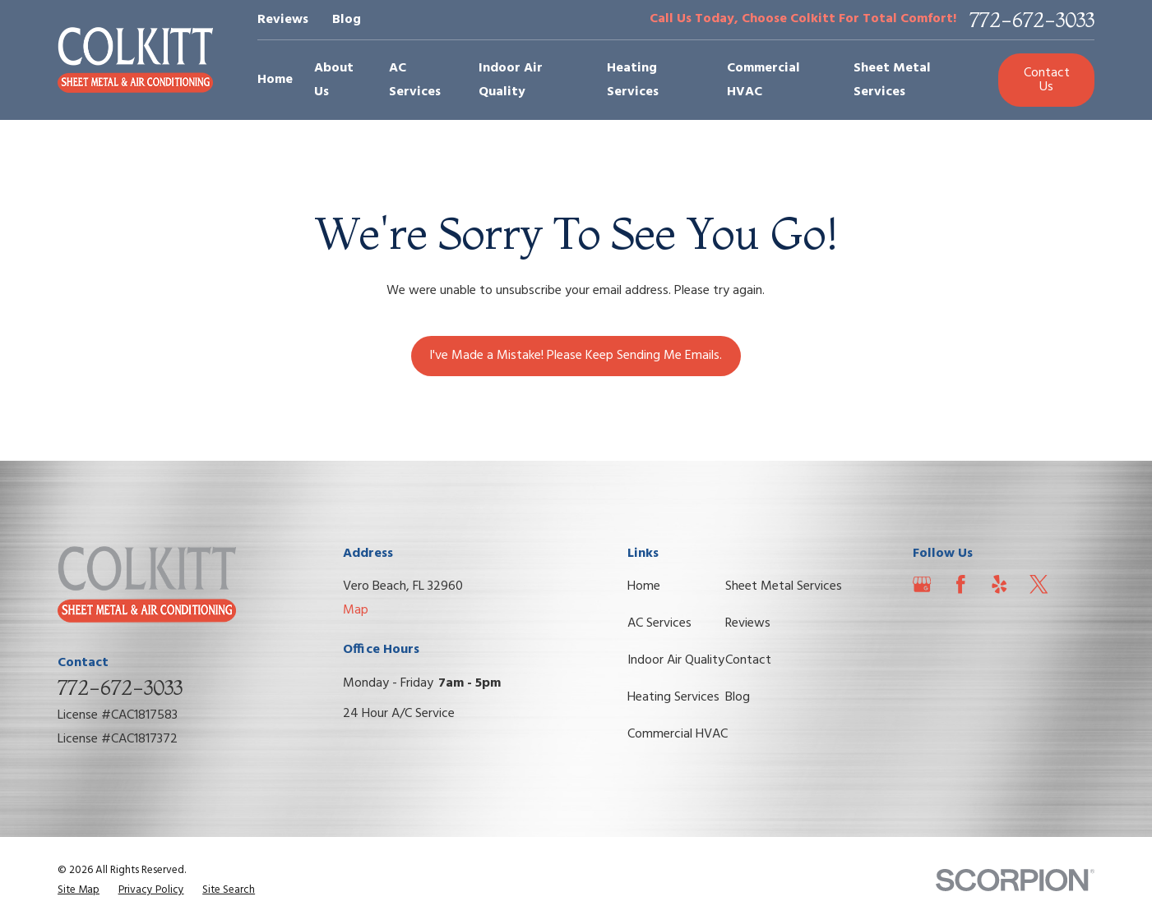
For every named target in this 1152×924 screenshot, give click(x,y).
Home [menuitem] (275, 79)
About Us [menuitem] (334, 80)
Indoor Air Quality (675, 660)
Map (355, 610)
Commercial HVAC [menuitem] (763, 80)
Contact (748, 660)
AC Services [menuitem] (415, 80)
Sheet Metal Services (783, 586)
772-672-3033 (1031, 20)
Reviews (282, 19)
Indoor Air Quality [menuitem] (511, 80)
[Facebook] (960, 584)
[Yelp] (999, 584)
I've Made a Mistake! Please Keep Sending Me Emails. (575, 355)
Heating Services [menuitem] (633, 80)
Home (643, 586)
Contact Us (1047, 79)
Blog (346, 19)
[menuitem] (78, 890)
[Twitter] (1038, 584)
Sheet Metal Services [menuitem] (892, 80)
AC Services (659, 623)
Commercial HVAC (677, 734)
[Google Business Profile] (922, 584)
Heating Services (673, 697)
